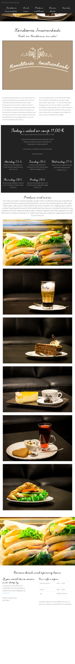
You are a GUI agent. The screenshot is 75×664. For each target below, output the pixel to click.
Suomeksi (66, 7)
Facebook (5, 593)
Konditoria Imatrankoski (10, 2)
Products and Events (39, 9)
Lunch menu (26, 9)
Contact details (52, 9)
